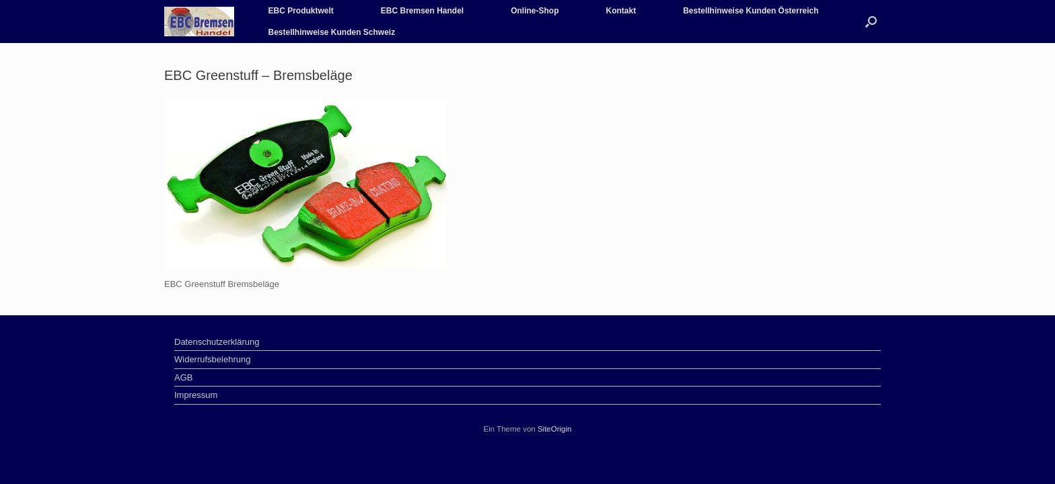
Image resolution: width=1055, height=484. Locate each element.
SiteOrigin (555, 429)
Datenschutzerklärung (216, 342)
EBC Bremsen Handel (422, 10)
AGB (183, 377)
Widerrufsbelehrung (212, 359)
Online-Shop (534, 10)
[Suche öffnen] (871, 21)
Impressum (195, 395)
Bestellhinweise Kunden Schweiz (331, 32)
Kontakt (621, 10)
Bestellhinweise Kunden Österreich (750, 10)
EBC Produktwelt (300, 10)
